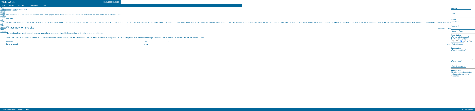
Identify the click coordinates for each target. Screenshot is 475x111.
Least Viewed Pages (3, 15)
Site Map (2, 24)
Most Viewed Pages (3, 9)
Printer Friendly (467, 109)
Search (3, 32)
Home (8, 9)
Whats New (3, 28)
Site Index (2, 20)
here (456, 72)
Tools (15, 9)
